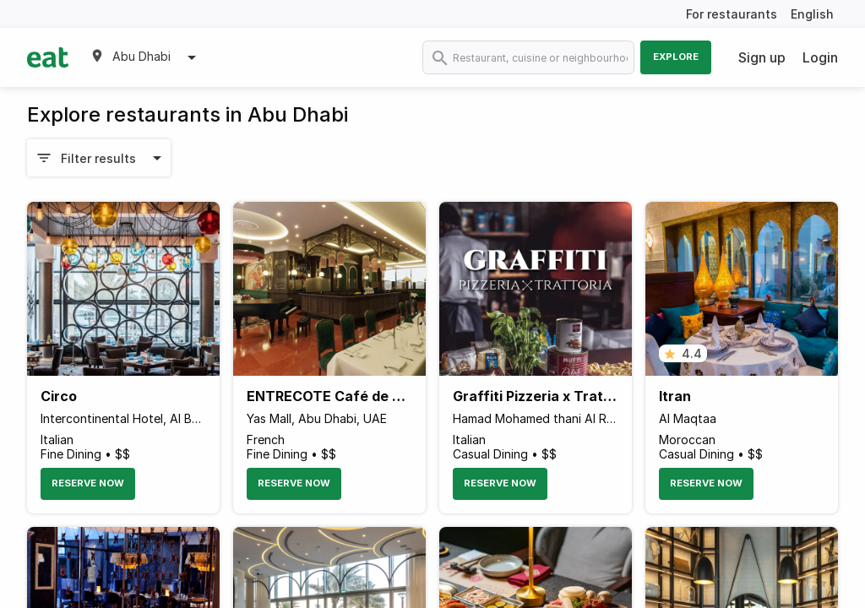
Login (820, 57)
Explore (676, 56)
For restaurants (731, 14)
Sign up (762, 57)
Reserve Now (88, 483)
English (812, 14)
